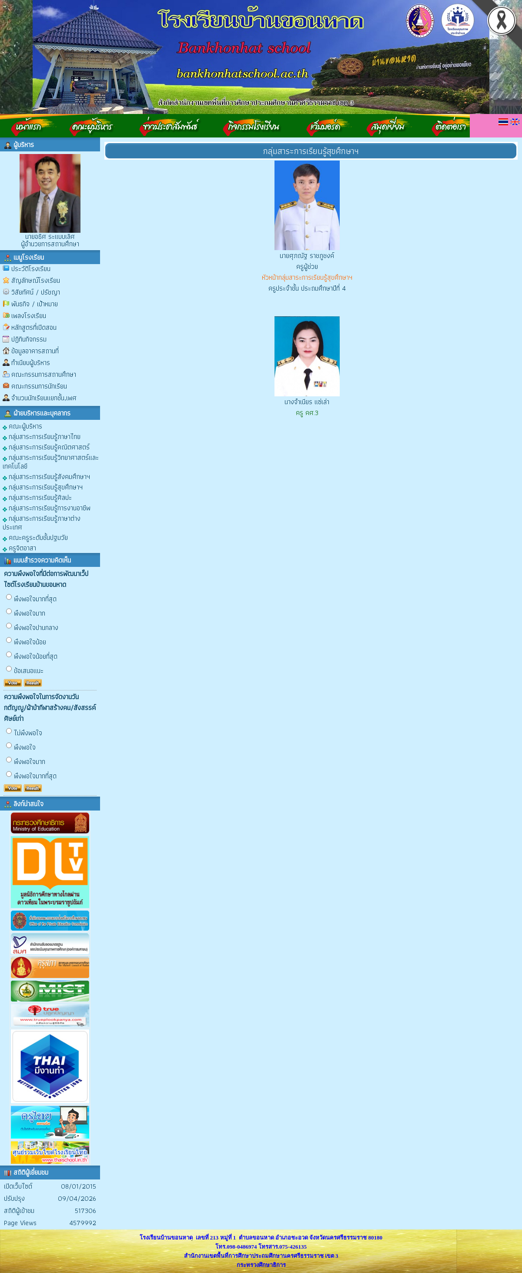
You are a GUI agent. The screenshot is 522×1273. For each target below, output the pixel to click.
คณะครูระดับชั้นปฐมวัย (35, 537)
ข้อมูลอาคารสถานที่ (35, 350)
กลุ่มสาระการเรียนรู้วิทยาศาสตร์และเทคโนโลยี (51, 461)
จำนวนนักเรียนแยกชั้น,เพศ (44, 397)
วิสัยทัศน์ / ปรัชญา (35, 292)
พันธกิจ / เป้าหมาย (34, 303)
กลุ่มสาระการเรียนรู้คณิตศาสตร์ (46, 447)
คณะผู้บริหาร (22, 426)
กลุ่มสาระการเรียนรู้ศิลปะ (37, 497)
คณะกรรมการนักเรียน (39, 386)
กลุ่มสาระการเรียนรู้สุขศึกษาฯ (43, 487)
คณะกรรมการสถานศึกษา (43, 374)
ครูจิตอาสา (19, 548)
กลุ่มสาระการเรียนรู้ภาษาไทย (41, 436)
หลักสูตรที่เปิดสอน (34, 327)
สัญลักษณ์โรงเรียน (35, 280)
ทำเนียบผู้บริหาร (30, 362)
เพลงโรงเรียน (28, 315)
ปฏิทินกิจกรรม (29, 339)
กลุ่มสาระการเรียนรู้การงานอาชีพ (46, 507)
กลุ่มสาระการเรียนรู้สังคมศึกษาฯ (46, 476)
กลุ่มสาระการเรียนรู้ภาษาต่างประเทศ (41, 522)
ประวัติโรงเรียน (30, 268)
